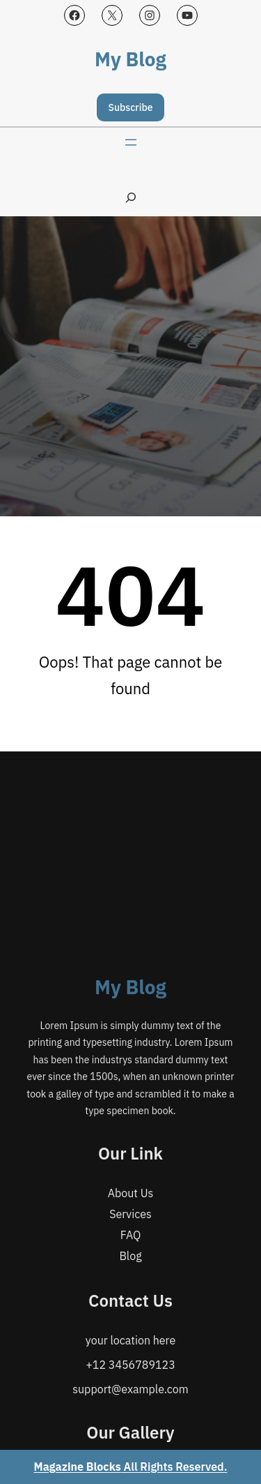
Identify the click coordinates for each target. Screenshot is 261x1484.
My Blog (130, 59)
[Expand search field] (130, 197)
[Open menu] (130, 142)
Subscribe (131, 107)
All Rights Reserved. (131, 1467)
